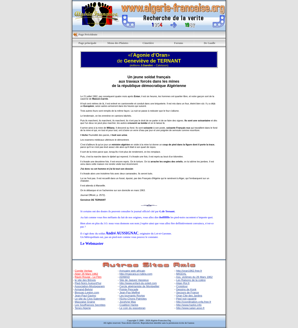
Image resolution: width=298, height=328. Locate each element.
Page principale (87, 43)
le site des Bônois (85, 280)
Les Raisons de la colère (190, 280)
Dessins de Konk (186, 289)
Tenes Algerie (83, 308)
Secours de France (187, 292)
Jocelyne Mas (127, 301)
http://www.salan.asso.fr (190, 308)
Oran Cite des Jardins (189, 295)
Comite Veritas (83, 270)
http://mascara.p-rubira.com (135, 273)
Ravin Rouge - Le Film (88, 277)
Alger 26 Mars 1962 (86, 273)
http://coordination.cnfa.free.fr (193, 301)
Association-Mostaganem (89, 286)
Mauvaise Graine (85, 301)
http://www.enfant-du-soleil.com (138, 283)
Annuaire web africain (132, 270)
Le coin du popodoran (132, 308)
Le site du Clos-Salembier (90, 298)
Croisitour (182, 286)
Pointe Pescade (128, 289)
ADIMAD (124, 277)
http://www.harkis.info (189, 304)
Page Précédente (87, 34)
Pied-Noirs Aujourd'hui (88, 283)
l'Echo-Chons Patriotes (133, 298)
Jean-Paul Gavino (85, 295)
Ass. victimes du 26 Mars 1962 (194, 277)
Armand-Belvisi (83, 289)
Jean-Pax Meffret (129, 292)
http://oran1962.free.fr (189, 270)
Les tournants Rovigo (132, 295)
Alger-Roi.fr (183, 283)
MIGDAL (181, 273)
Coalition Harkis (128, 304)
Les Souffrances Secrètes (90, 304)
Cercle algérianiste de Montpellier (139, 286)
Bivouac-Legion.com (87, 292)
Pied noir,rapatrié (186, 298)
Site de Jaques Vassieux (134, 280)
